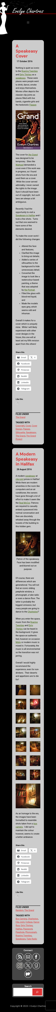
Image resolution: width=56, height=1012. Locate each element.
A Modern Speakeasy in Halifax (27, 459)
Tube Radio (32, 939)
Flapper (32, 105)
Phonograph (31, 932)
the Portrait (29, 290)
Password (27, 929)
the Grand (32, 155)
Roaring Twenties (30, 71)
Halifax (19, 929)
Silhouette (20, 432)
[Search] (37, 991)
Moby (18, 642)
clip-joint (20, 479)
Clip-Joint (20, 922)
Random (20, 910)
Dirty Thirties (26, 74)
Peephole (20, 932)
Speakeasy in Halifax (25, 215)
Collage (29, 922)
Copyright (20, 426)
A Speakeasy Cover (27, 51)
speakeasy (21, 78)
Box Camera (21, 919)
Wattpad (20, 165)
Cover (28, 426)
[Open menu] (28, 22)
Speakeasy (31, 432)
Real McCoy (24, 503)
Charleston (33, 612)
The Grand (20, 417)
